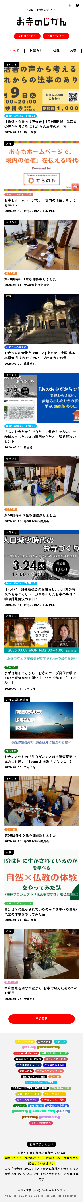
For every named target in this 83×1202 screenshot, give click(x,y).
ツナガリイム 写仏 (53, 1099)
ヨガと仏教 (20, 1111)
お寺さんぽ (29, 1117)
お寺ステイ (44, 1041)
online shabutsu (26, 1053)
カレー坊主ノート (54, 1094)
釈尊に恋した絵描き (42, 1111)
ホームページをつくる (49, 1070)
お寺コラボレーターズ (54, 1053)
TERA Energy (24, 1041)
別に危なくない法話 (34, 1076)
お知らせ (36, 51)
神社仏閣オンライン (28, 1065)
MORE (41, 1019)
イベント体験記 (49, 1117)
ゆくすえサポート (27, 1099)
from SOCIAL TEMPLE (40, 1082)
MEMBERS (27, 36)
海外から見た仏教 (56, 1059)
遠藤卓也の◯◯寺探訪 (28, 1059)
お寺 (73, 51)
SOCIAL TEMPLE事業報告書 (29, 1088)
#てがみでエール (48, 1047)
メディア (60, 1041)
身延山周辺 (26, 1070)
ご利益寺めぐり (60, 1088)
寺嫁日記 (29, 1047)
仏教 (56, 51)
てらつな (20, 1105)
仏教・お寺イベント (28, 1094)
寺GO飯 (54, 1076)
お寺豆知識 (36, 1105)
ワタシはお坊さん (41, 1123)
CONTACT (56, 36)
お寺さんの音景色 (57, 1105)
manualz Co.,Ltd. (39, 1196)
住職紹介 (63, 1111)
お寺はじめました (54, 1065)
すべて (14, 51)
